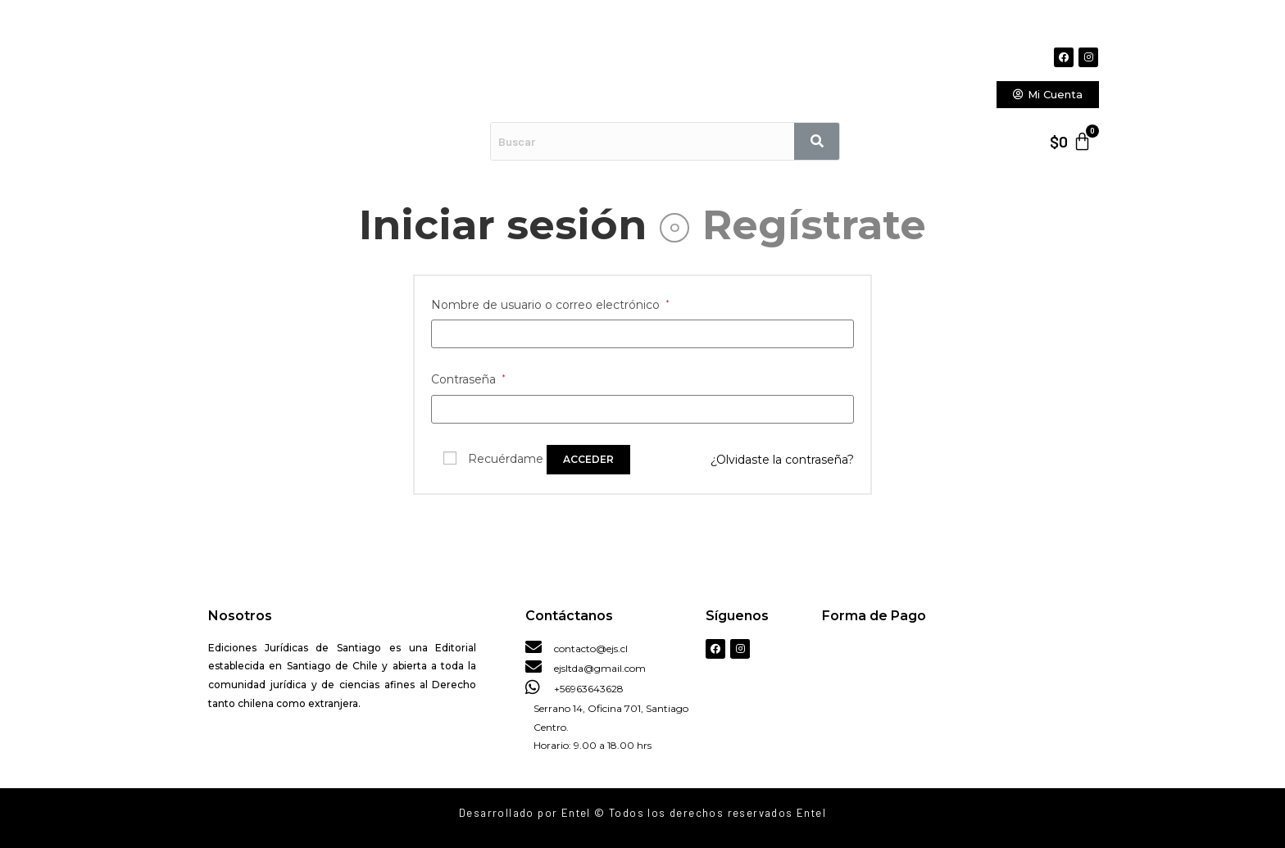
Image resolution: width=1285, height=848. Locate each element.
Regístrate (814, 225)
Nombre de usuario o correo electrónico (550, 304)
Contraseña (468, 379)
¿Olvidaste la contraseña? (782, 459)
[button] (1048, 94)
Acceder (588, 459)
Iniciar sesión (503, 225)
